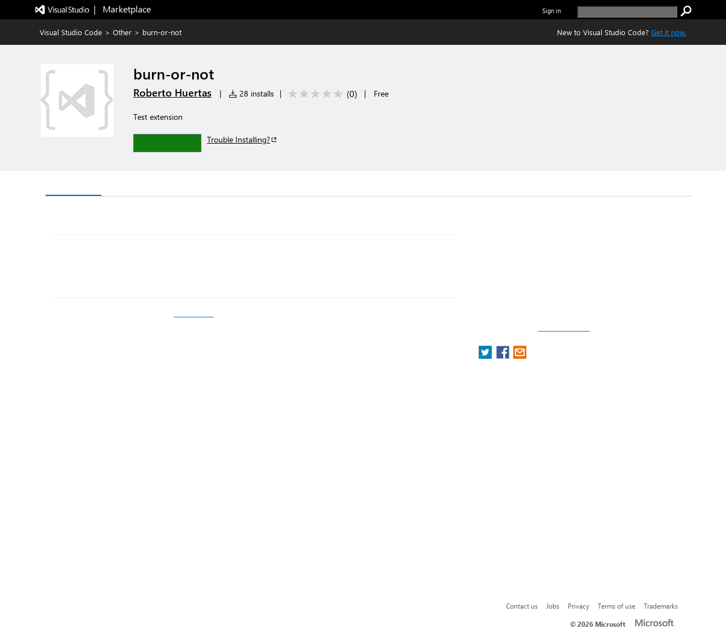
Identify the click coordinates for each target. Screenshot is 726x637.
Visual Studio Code (71, 32)
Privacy (578, 605)
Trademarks (661, 605)
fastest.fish (194, 313)
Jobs (552, 605)
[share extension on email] (519, 355)
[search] (627, 12)
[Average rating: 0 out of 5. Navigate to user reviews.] (321, 93)
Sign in (551, 10)
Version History (142, 184)
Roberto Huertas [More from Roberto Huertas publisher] (172, 92)
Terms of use (616, 605)
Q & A (203, 184)
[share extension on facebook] (504, 355)
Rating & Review (266, 184)
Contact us (522, 605)
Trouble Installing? (242, 139)
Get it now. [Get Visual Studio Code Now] (668, 32)
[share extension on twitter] (486, 355)
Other (122, 32)
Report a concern (564, 328)
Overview (73, 184)
